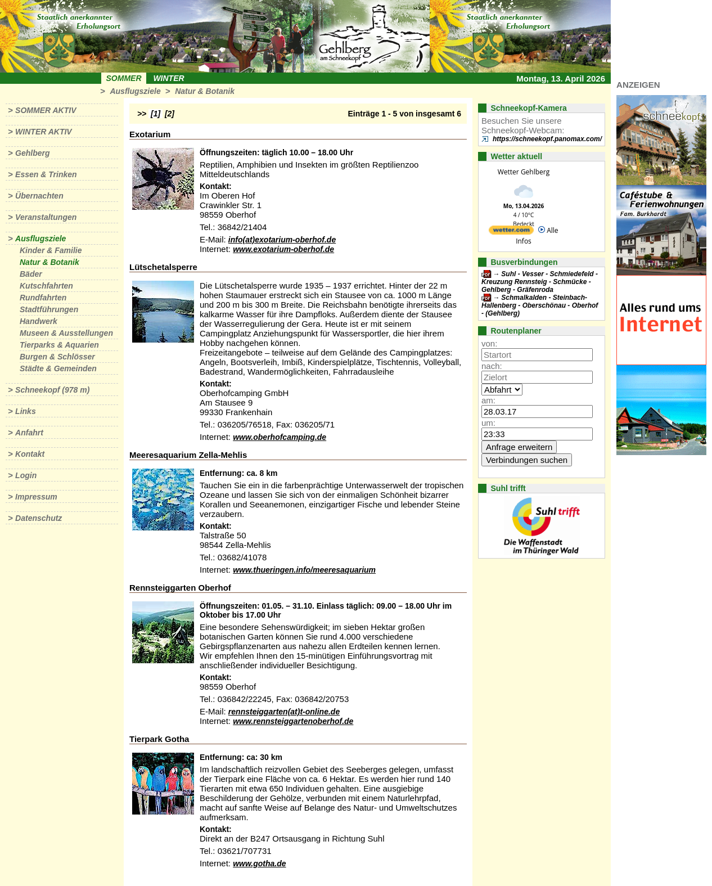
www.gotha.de (259, 863)
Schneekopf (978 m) (52, 389)
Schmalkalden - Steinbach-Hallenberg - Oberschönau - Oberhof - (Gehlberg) (539, 305)
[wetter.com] (511, 232)
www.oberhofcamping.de (279, 437)
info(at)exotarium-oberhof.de (282, 239)
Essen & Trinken (45, 174)
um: (488, 423)
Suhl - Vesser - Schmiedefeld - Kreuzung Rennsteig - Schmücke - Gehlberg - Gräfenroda (539, 282)
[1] (155, 113)
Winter (168, 78)
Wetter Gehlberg (523, 172)
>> (141, 113)
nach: (491, 366)
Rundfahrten (43, 297)
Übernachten (39, 195)
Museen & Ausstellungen (66, 333)
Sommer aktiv (45, 110)
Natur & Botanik (205, 91)
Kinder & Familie (51, 250)
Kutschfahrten (46, 285)
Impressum (36, 496)
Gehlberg (32, 153)
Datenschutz (38, 518)
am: (488, 400)
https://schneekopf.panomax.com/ (547, 139)
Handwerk (38, 321)
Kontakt (29, 453)
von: (489, 343)
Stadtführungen (49, 309)
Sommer (124, 78)
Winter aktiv (43, 131)
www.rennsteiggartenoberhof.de (293, 721)
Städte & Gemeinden (58, 368)
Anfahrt (29, 432)
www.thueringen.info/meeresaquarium (304, 569)
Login (26, 475)
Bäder (31, 273)
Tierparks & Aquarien (59, 344)
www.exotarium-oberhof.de (283, 249)
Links (25, 411)
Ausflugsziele (135, 91)
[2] (170, 113)
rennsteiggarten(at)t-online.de (284, 711)
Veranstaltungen (45, 217)
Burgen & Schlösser (57, 356)
